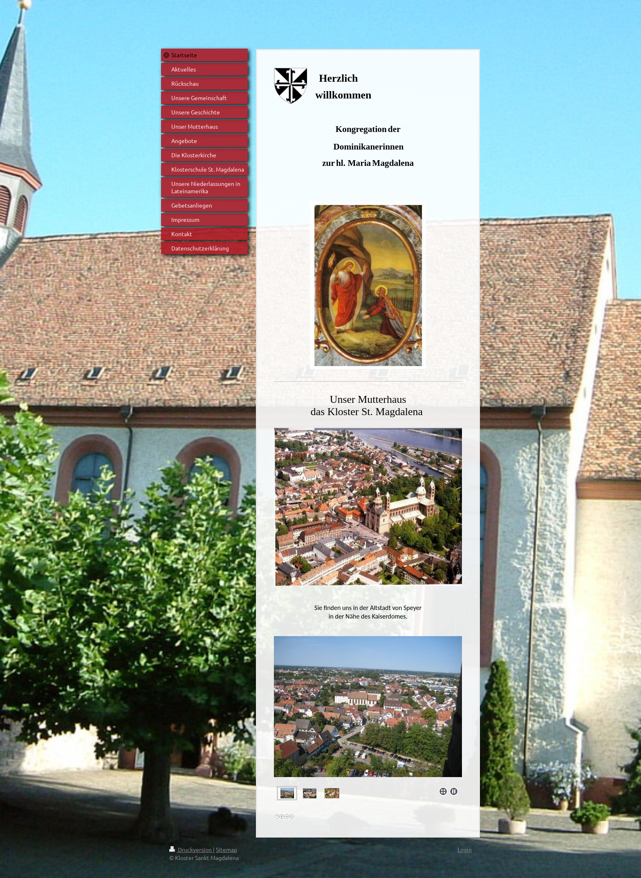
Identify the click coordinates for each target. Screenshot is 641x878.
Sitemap (226, 849)
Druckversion (191, 849)
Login (464, 849)
